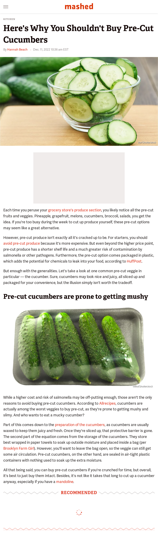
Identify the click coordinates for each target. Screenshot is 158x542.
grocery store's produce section (74, 210)
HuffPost (134, 261)
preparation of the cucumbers (80, 424)
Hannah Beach (17, 49)
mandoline (64, 481)
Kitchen (9, 19)
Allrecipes (107, 403)
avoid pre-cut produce (21, 243)
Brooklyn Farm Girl (18, 448)
